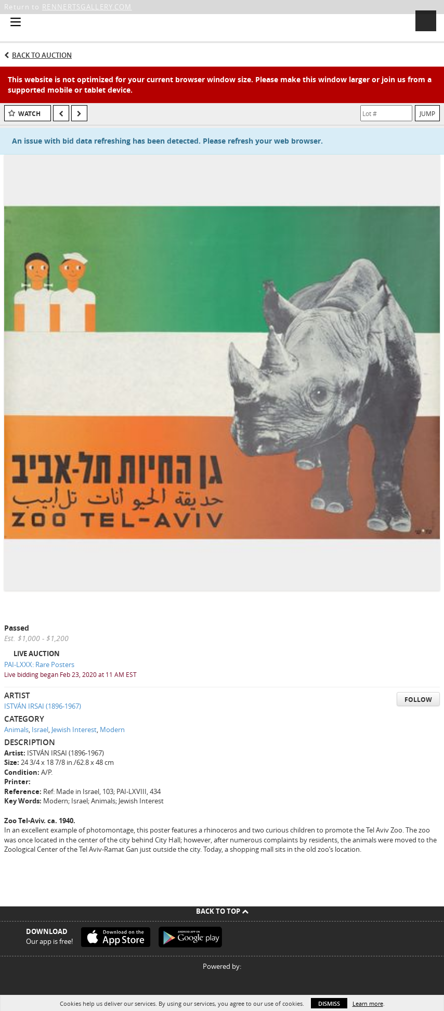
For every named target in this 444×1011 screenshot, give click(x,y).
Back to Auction (42, 55)
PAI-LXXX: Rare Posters (39, 664)
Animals (16, 729)
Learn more (367, 1003)
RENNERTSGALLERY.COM (87, 6)
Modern (112, 729)
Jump (427, 113)
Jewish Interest (74, 729)
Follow (418, 699)
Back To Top (222, 911)
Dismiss (329, 1003)
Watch (29, 113)
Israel (40, 729)
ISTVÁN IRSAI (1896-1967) (42, 706)
